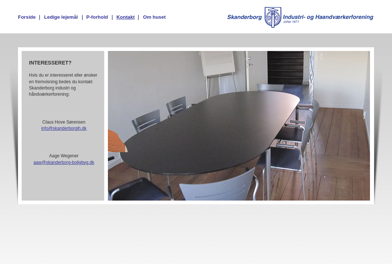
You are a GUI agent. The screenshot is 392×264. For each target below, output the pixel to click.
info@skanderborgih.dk (64, 128)
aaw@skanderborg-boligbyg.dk (63, 162)
